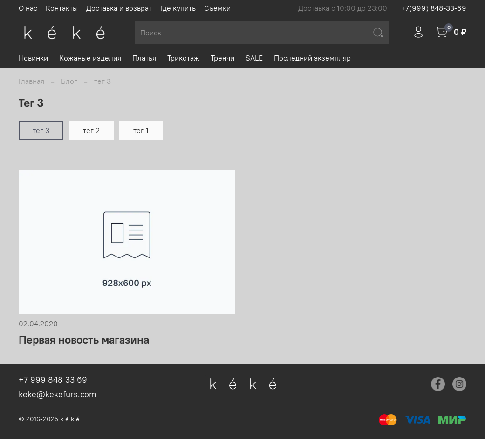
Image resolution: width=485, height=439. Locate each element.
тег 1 (141, 130)
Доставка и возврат (119, 8)
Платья (144, 57)
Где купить (178, 8)
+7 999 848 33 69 (53, 379)
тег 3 (41, 130)
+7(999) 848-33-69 (433, 8)
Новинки (33, 57)
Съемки (217, 8)
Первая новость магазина (84, 339)
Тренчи (222, 57)
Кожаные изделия (90, 57)
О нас (28, 8)
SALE (254, 57)
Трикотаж (183, 57)
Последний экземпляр (312, 57)
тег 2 (91, 130)
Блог (69, 81)
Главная (31, 81)
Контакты (62, 8)
